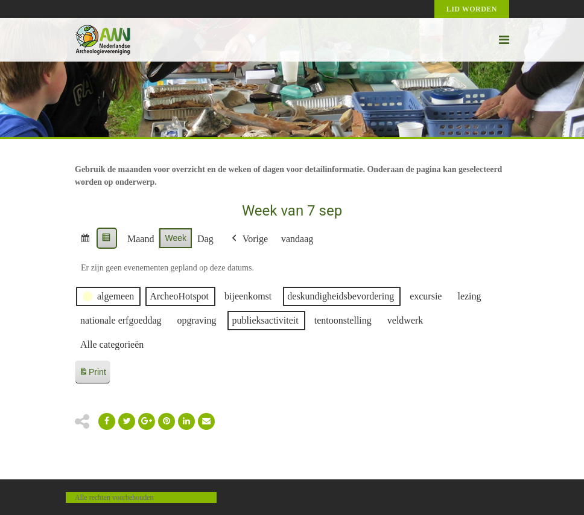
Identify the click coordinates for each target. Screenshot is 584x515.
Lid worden (471, 9)
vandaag (297, 239)
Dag (205, 239)
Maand (140, 239)
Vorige (248, 239)
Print (92, 374)
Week (175, 238)
